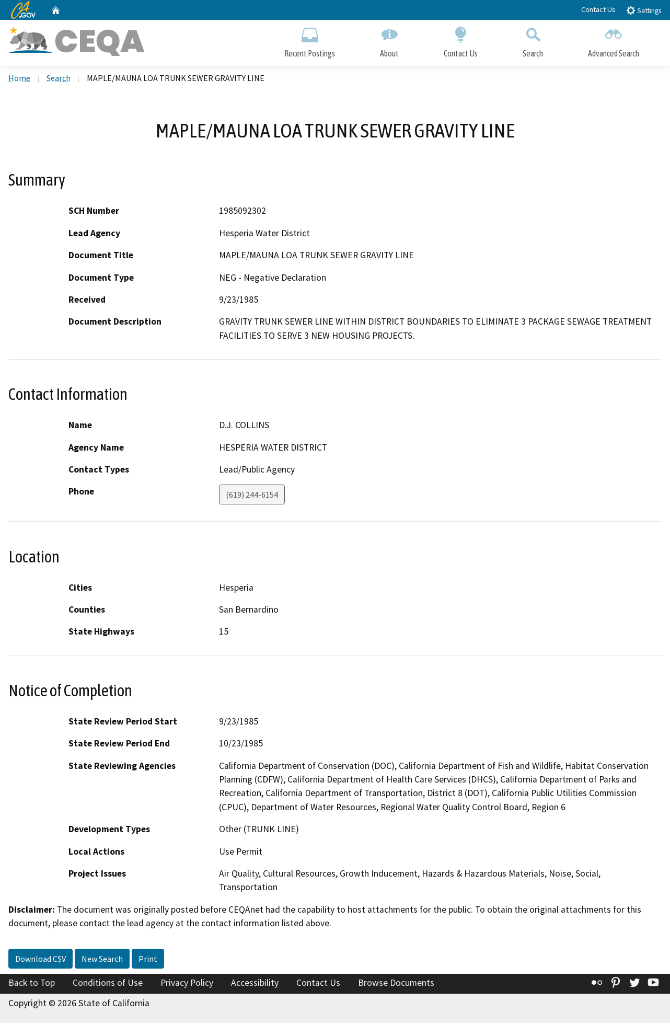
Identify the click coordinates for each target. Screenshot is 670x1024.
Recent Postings (309, 40)
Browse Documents (396, 984)
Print (147, 959)
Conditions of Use (108, 984)
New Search (102, 959)
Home (19, 79)
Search (533, 40)
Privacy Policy (186, 984)
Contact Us (598, 9)
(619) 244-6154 (252, 496)
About (389, 40)
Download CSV (40, 959)
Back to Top (31, 984)
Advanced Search (613, 40)
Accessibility (255, 984)
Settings (643, 10)
